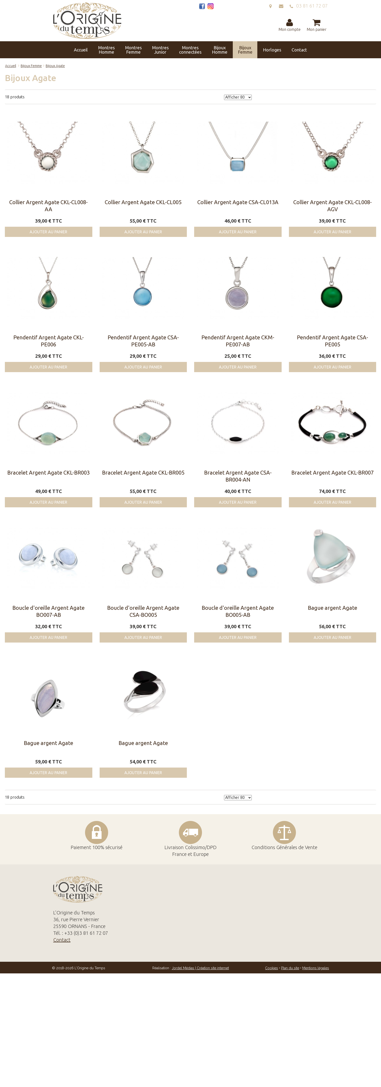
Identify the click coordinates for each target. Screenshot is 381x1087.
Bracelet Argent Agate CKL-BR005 (143, 472)
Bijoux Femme (245, 49)
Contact (299, 49)
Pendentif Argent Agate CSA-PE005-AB (143, 340)
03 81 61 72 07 (308, 5)
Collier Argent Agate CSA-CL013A (237, 202)
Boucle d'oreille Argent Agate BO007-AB (48, 611)
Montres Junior (160, 49)
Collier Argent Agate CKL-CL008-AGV (332, 205)
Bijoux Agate (55, 66)
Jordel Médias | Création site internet (200, 968)
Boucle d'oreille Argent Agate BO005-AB (238, 611)
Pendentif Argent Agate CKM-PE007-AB (237, 340)
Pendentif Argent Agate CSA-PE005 (332, 340)
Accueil (81, 49)
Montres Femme (133, 49)
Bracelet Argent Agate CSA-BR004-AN (238, 476)
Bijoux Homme (219, 49)
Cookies (271, 968)
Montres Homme (106, 49)
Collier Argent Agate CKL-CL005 (143, 202)
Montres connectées (190, 49)
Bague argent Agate (332, 608)
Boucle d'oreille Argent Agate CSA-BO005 (143, 611)
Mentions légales (315, 968)
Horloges (272, 49)
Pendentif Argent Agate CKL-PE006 (48, 340)
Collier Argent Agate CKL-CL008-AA (48, 205)
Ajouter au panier (48, 232)
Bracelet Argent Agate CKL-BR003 (48, 472)
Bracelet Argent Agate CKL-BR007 (332, 472)
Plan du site (290, 968)
